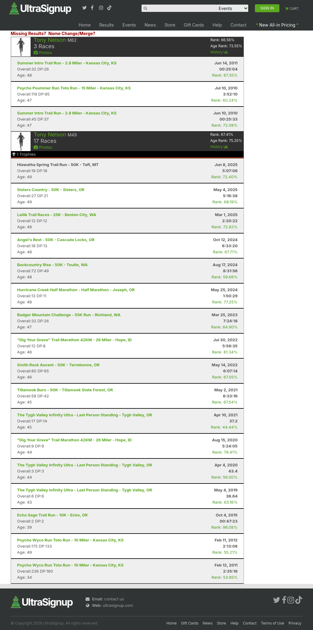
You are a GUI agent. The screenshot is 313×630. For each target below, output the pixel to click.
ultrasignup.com (118, 605)
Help (217, 24)
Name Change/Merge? (71, 33)
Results (106, 24)
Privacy (295, 623)
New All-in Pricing (277, 24)
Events (129, 24)
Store (169, 24)
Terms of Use (272, 623)
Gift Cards (194, 24)
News (150, 24)
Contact (238, 24)
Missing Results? (28, 33)
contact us (114, 598)
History (219, 52)
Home (84, 24)
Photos (43, 52)
